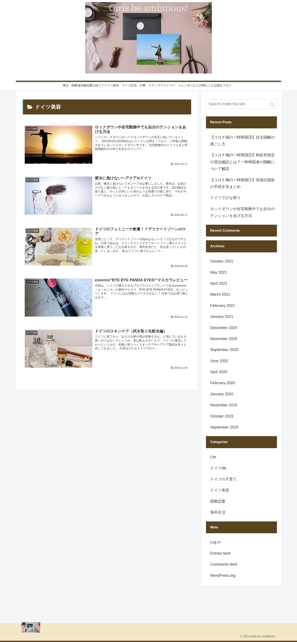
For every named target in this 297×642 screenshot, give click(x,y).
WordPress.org (223, 575)
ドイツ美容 (219, 490)
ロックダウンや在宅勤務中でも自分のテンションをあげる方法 (242, 212)
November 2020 (223, 339)
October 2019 (221, 416)
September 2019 (224, 427)
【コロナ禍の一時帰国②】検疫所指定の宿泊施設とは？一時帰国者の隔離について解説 (242, 162)
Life (213, 457)
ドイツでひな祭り (225, 198)
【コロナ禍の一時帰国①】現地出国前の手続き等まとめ (242, 183)
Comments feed (223, 564)
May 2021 (218, 272)
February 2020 (222, 383)
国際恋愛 (217, 501)
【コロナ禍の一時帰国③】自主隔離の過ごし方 (242, 140)
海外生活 (217, 512)
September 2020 (224, 350)
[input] (241, 104)
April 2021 (218, 283)
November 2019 (223, 405)
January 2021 (221, 316)
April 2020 (218, 372)
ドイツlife (218, 468)
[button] (273, 104)
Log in (215, 542)
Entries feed (220, 553)
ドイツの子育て (223, 479)
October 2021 (221, 261)
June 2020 (219, 361)
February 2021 (222, 305)
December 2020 (223, 328)
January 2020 (221, 394)
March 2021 (220, 294)
